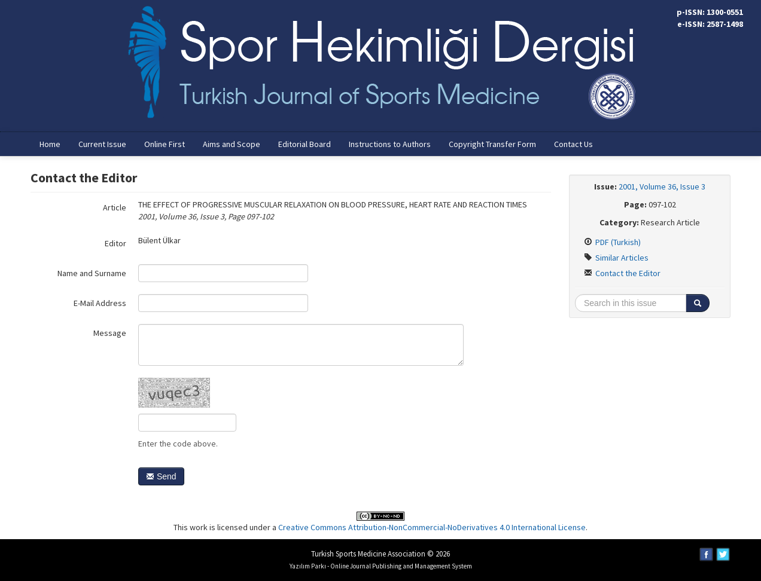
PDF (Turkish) (612, 242)
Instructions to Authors (390, 144)
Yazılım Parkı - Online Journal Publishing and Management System (381, 566)
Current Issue (102, 144)
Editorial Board (304, 144)
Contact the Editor (622, 273)
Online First (164, 144)
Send (161, 476)
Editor (115, 243)
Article (114, 207)
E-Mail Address (100, 303)
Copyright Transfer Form (492, 144)
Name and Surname (91, 273)
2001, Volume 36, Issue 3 (662, 186)
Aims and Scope (231, 144)
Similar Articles (616, 257)
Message (109, 333)
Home (49, 144)
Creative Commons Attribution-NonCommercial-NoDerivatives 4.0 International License (432, 527)
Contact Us (573, 144)
